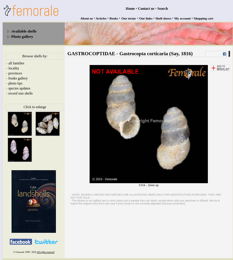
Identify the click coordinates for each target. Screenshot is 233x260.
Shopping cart (203, 18)
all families (17, 63)
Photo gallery (22, 36)
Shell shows (163, 18)
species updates (19, 88)
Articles (101, 18)
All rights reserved (45, 252)
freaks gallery (18, 78)
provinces (15, 73)
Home (130, 8)
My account (182, 18)
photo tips (15, 83)
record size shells (20, 93)
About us (86, 18)
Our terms (128, 18)
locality (14, 68)
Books (113, 18)
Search (163, 8)
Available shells (23, 31)
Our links (146, 18)
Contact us (146, 8)
